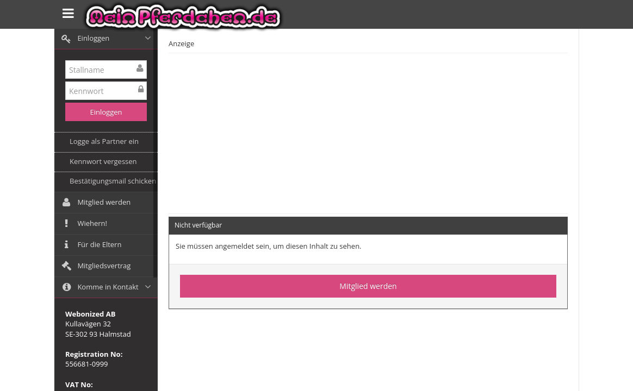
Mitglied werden (367, 286)
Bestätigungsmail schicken (113, 181)
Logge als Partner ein (104, 141)
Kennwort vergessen (103, 161)
